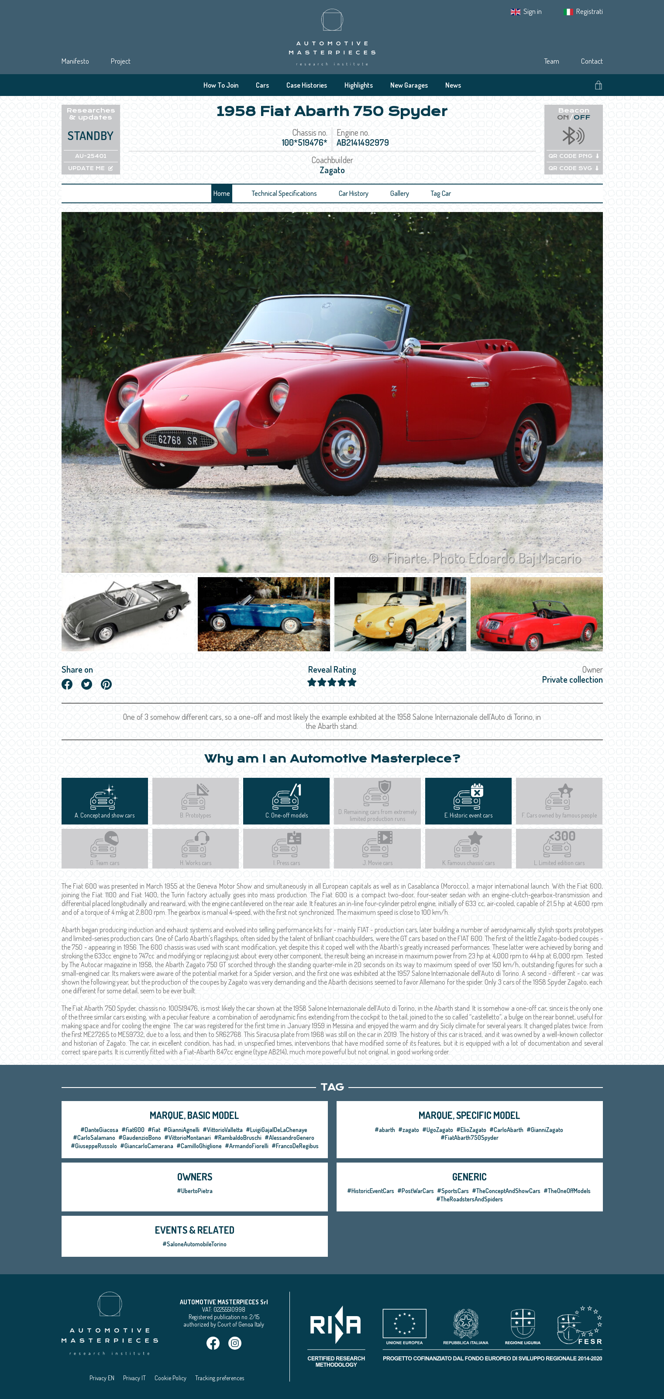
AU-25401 (91, 156)
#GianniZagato (544, 1129)
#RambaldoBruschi (237, 1137)
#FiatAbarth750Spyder (469, 1137)
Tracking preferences (219, 1378)
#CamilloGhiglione (199, 1145)
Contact (592, 60)
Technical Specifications (284, 193)
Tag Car (441, 193)
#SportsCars (453, 1190)
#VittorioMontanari (187, 1137)
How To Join (220, 85)
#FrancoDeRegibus (295, 1145)
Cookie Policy (170, 1378)
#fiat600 (132, 1129)
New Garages (409, 85)
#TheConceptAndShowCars (506, 1190)
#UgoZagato (437, 1129)
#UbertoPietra (195, 1190)
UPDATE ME (90, 168)
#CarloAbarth (506, 1129)
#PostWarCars (415, 1190)
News (453, 85)
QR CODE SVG (573, 168)
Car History (353, 193)
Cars (262, 85)
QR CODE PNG (573, 156)
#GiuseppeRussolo (94, 1145)
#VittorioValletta (223, 1129)
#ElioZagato (471, 1129)
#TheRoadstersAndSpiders (469, 1199)
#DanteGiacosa (99, 1129)
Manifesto (75, 60)
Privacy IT (134, 1378)
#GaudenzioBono (139, 1137)
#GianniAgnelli (181, 1129)
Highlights (358, 85)
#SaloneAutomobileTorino (194, 1244)
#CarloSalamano (94, 1137)
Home (221, 193)
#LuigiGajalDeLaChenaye (276, 1129)
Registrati (589, 11)
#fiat (154, 1129)
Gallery (399, 193)
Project (121, 60)
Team (551, 60)
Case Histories (306, 85)
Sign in (532, 11)
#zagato (408, 1129)
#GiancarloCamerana (146, 1145)
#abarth (385, 1129)
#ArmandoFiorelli (246, 1145)
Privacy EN (101, 1378)
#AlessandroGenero (289, 1137)
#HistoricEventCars (370, 1190)
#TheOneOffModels (567, 1190)
